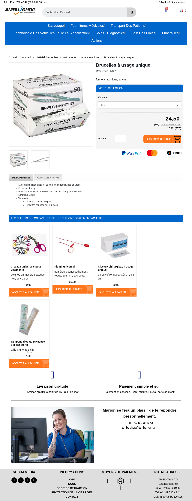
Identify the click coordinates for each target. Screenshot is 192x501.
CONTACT (72, 496)
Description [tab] (21, 177)
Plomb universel (64, 266)
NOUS (72, 483)
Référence (102, 71)
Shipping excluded (171, 124)
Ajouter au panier (160, 139)
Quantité (102, 138)
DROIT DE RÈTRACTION (72, 488)
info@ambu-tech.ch (171, 496)
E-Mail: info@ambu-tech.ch (173, 2)
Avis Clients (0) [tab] (48, 177)
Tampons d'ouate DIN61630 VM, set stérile (28, 343)
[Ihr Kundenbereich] (162, 10)
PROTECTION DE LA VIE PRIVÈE (72, 492)
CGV (72, 479)
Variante (102, 97)
